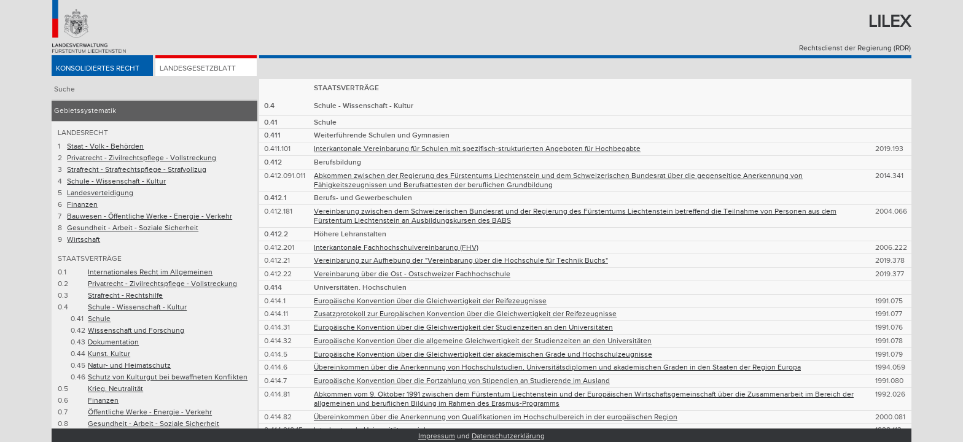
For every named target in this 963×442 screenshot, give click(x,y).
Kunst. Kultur (109, 354)
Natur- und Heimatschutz (129, 365)
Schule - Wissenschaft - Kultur (116, 181)
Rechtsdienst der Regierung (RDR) (855, 48)
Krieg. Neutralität (115, 389)
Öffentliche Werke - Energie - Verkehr (150, 412)
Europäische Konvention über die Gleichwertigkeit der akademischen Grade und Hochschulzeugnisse (483, 354)
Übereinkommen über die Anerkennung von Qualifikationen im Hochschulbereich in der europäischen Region (495, 417)
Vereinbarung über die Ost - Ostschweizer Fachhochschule (412, 274)
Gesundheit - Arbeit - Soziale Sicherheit (132, 228)
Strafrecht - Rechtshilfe (125, 295)
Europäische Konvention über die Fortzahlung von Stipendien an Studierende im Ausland (462, 381)
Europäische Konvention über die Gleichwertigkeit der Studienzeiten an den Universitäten (463, 327)
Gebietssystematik (85, 110)
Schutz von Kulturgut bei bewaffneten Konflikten (168, 377)
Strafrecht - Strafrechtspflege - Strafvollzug (136, 169)
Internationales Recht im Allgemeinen (150, 272)
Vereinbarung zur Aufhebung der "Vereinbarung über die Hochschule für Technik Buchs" (461, 260)
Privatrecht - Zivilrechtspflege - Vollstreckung (141, 158)
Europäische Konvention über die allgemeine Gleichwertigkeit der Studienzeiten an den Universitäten (483, 341)
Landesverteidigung (100, 193)
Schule (99, 319)
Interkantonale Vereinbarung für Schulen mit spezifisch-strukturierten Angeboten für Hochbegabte (477, 148)
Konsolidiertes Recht (97, 68)
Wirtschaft (83, 239)
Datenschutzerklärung (508, 436)
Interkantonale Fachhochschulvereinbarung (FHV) (396, 247)
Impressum (436, 436)
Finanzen (82, 204)
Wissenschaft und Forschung (136, 330)
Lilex (889, 22)
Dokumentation (113, 342)
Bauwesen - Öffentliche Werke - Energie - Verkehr (149, 216)
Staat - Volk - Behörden (105, 146)
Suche (64, 89)
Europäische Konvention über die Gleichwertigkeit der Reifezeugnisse (430, 301)
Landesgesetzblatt (198, 68)
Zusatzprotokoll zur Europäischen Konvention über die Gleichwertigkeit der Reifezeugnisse (465, 314)
